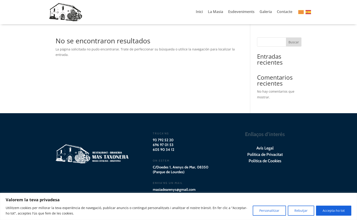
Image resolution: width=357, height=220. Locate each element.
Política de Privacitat (265, 154)
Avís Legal (265, 148)
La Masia (215, 12)
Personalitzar (269, 210)
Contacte (284, 12)
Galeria (266, 12)
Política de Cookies (265, 160)
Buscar (293, 42)
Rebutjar (301, 210)
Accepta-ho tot (334, 210)
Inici (199, 12)
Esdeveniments (241, 12)
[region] (178, 206)
